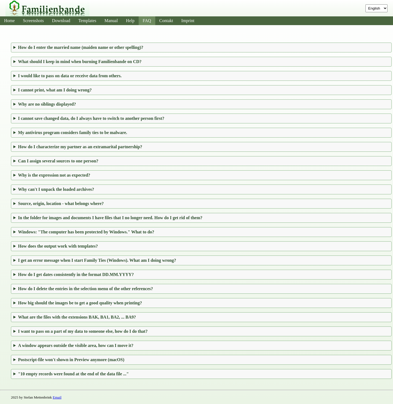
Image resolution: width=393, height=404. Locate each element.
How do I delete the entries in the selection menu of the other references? (85, 288)
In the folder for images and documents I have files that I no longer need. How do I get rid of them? (110, 217)
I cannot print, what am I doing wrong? (55, 90)
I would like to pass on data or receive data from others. (70, 75)
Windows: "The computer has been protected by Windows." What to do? (86, 232)
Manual (111, 20)
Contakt (166, 20)
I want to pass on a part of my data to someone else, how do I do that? (83, 331)
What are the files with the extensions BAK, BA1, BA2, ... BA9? (77, 317)
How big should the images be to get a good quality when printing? (80, 303)
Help (130, 20)
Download (61, 20)
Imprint (187, 20)
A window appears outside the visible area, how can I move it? (75, 345)
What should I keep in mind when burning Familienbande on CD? (80, 61)
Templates (87, 20)
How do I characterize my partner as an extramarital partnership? (80, 146)
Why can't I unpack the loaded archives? (56, 189)
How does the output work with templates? (58, 246)
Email (57, 397)
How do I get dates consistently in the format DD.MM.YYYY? (76, 274)
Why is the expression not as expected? (54, 175)
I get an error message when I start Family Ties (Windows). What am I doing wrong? (97, 260)
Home (9, 20)
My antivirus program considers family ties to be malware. (72, 132)
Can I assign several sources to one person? (58, 161)
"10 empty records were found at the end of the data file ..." (73, 374)
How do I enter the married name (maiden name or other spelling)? (80, 47)
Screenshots (33, 20)
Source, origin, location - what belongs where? (61, 203)
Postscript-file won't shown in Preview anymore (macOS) (71, 359)
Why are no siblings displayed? (47, 104)
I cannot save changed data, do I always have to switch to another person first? (91, 118)
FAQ (147, 20)
